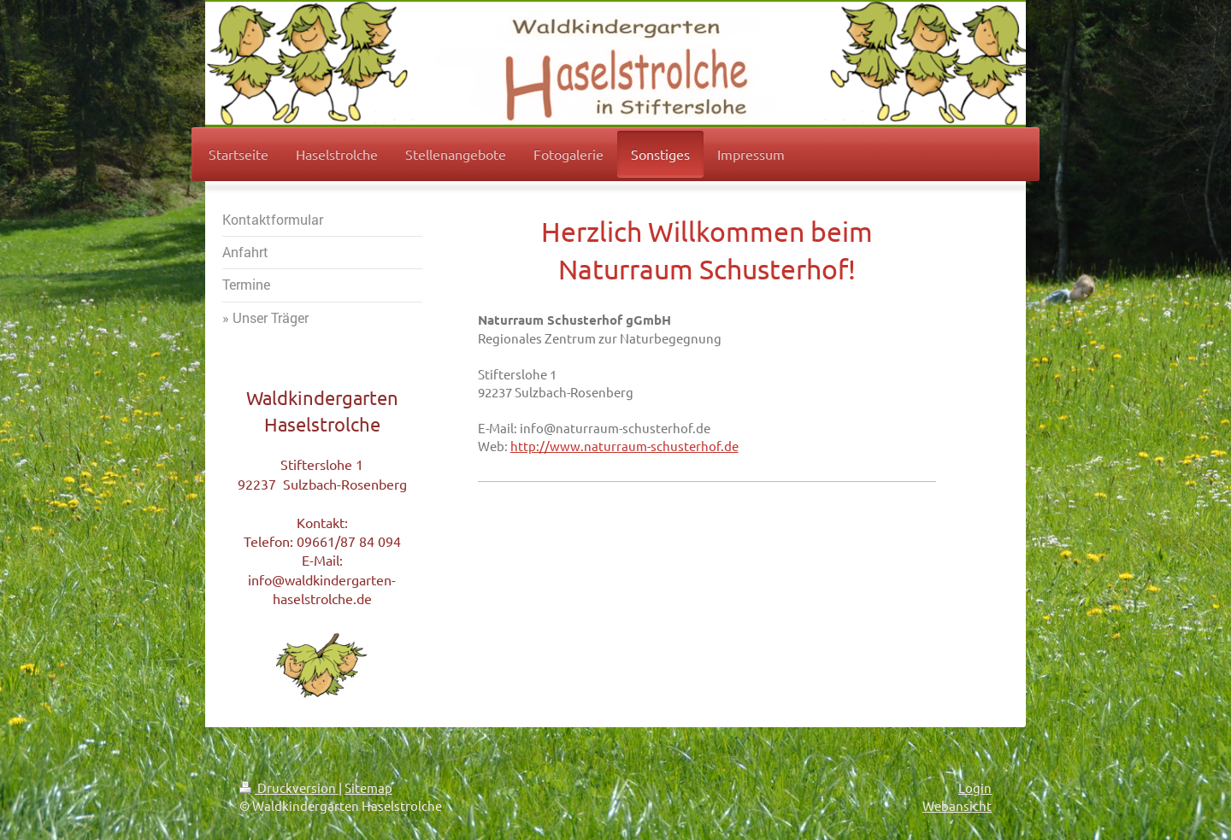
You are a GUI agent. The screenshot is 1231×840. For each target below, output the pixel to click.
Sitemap (368, 787)
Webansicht (957, 805)
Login (975, 787)
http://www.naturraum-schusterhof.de (624, 446)
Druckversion (289, 787)
